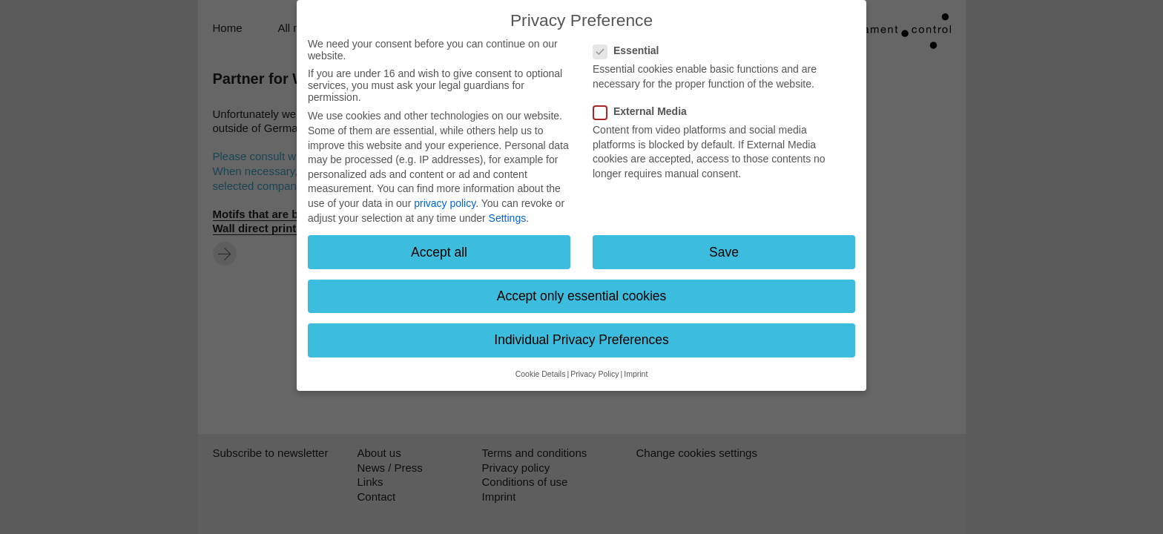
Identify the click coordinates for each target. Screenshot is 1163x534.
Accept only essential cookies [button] (582, 296)
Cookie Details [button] (540, 373)
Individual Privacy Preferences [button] (581, 339)
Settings (508, 218)
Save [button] (724, 252)
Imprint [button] (636, 373)
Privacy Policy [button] (594, 373)
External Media (644, 111)
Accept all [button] (439, 252)
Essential (630, 50)
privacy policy (444, 203)
